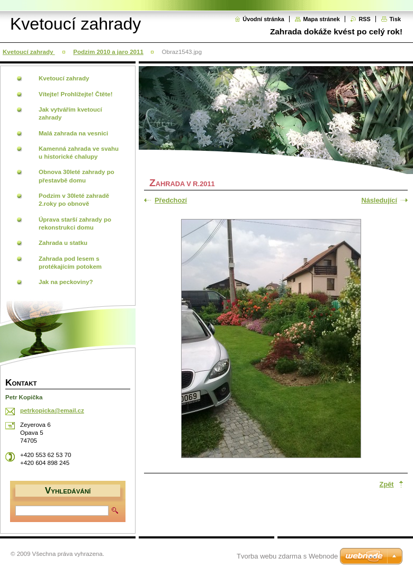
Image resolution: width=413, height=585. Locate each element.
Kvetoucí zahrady (29, 52)
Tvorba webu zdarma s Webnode (287, 556)
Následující (379, 200)
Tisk (395, 19)
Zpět (387, 484)
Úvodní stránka (263, 19)
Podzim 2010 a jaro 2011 (108, 52)
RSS (364, 19)
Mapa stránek (321, 19)
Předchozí (171, 200)
